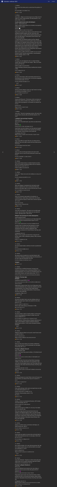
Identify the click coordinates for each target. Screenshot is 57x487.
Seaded (53, 1)
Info (49, 1)
